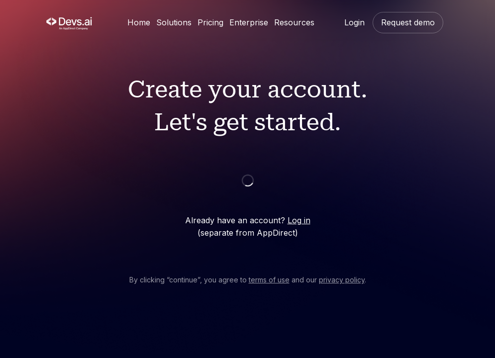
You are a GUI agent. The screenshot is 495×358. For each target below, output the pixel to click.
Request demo (408, 22)
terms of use (269, 279)
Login (354, 22)
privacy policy (342, 279)
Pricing (210, 22)
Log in (299, 220)
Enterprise (248, 22)
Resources (294, 22)
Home (138, 22)
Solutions (174, 22)
